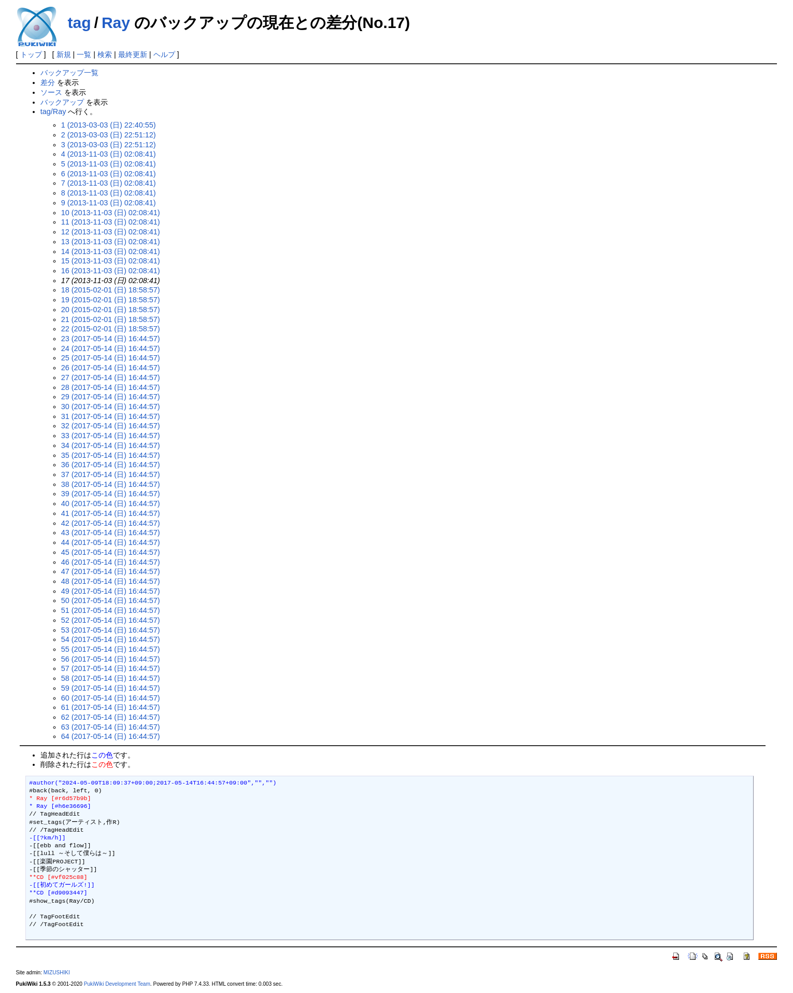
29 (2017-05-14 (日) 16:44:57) (110, 397)
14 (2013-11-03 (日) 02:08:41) (110, 251)
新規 (63, 54)
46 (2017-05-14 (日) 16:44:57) (110, 562)
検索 (104, 54)
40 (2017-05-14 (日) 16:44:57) (110, 503)
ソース (51, 92)
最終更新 (132, 54)
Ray (116, 22)
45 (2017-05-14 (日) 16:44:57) (110, 552)
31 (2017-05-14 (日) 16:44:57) (110, 416)
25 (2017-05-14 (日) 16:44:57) (110, 358)
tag (79, 22)
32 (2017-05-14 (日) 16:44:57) (110, 426)
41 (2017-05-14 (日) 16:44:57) (110, 513)
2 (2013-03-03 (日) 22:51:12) (108, 135)
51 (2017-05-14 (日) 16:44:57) (110, 610)
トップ (31, 54)
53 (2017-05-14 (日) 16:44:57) (110, 630)
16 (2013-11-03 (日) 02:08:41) (110, 271)
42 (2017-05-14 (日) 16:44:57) (110, 523)
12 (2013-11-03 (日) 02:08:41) (110, 232)
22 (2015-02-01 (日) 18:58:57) (110, 329)
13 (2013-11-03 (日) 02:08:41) (110, 241)
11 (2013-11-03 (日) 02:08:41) (110, 222)
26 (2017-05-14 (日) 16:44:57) (110, 367)
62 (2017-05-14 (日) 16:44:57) (110, 717)
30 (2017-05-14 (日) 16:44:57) (110, 406)
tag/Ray (53, 111)
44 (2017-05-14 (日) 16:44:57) (110, 542)
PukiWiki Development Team (117, 984)
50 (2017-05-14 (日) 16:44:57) (110, 600)
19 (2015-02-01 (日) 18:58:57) (110, 300)
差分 (47, 82)
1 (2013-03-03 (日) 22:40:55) (108, 125)
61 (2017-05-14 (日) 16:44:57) (110, 707)
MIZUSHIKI (57, 972)
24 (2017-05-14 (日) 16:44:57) (110, 348)
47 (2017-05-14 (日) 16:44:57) (110, 571)
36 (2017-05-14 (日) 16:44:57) (110, 464)
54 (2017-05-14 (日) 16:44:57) (110, 639)
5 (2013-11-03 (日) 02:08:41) (108, 164)
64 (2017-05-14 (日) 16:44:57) (110, 736)
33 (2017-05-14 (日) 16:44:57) (110, 435)
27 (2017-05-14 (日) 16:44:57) (110, 377)
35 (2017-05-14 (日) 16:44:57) (110, 455)
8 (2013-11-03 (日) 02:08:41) (108, 193)
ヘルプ (164, 54)
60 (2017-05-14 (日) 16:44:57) (110, 698)
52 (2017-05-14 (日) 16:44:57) (110, 620)
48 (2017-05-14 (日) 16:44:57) (110, 581)
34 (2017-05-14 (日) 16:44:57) (110, 445)
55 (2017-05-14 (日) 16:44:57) (110, 649)
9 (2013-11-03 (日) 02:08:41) (108, 203)
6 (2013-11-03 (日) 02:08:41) (108, 174)
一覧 (84, 54)
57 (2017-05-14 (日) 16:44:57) (110, 668)
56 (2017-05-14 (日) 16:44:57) (110, 659)
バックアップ (62, 102)
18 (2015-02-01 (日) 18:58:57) (110, 290)
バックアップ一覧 (69, 72)
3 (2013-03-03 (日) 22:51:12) (108, 145)
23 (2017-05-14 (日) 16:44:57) (110, 338)
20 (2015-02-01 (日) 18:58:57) (110, 309)
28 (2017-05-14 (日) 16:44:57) (110, 387)
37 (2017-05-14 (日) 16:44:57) (110, 474)
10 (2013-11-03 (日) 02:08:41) (110, 212)
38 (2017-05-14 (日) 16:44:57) (110, 484)
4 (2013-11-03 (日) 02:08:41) (108, 154)
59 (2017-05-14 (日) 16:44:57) (110, 688)
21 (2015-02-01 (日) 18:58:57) (110, 319)
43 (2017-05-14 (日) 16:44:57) (110, 532)
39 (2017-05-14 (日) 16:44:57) (110, 493)
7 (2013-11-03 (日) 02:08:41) (108, 183)
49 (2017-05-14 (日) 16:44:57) (110, 591)
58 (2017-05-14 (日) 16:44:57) (110, 678)
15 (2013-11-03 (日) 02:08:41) (110, 261)
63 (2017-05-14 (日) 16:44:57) (110, 727)
